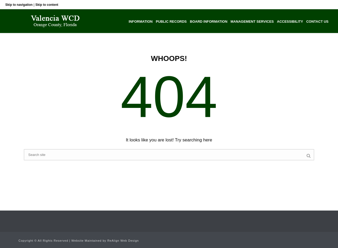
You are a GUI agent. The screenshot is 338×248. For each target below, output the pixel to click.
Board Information (208, 21)
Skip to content (46, 5)
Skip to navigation (18, 5)
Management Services (252, 21)
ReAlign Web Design (123, 240)
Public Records (171, 21)
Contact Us (317, 21)
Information (141, 21)
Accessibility (290, 21)
